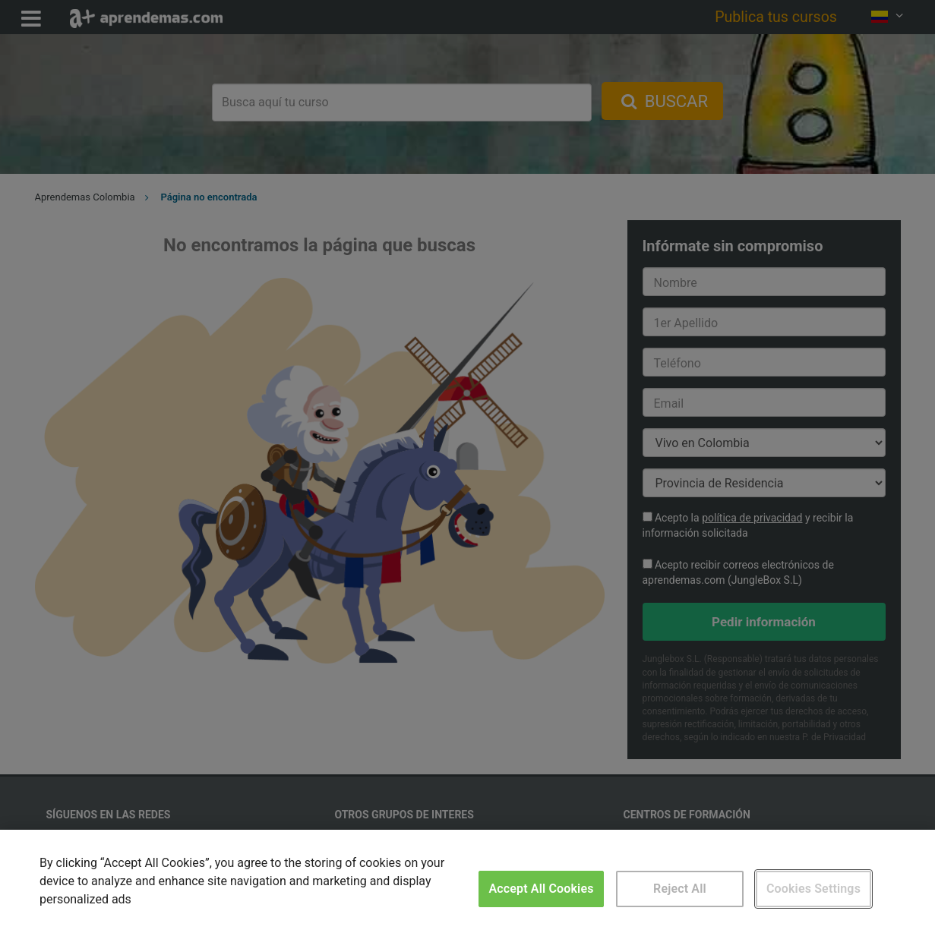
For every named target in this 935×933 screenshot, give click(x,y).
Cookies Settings (813, 888)
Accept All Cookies (540, 888)
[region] (467, 881)
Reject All (679, 888)
